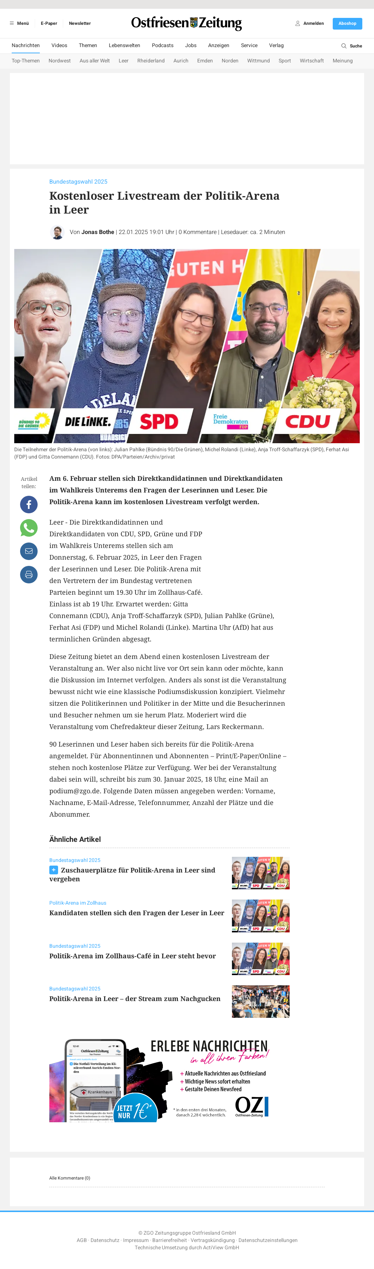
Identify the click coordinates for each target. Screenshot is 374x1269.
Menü (18, 23)
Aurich (180, 61)
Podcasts (162, 45)
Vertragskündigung (213, 1240)
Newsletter (80, 23)
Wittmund (258, 61)
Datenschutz (105, 1240)
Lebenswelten (124, 45)
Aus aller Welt (95, 61)
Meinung (343, 61)
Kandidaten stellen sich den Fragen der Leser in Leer (136, 912)
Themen (88, 45)
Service (249, 45)
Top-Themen (26, 61)
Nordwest (60, 61)
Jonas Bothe (97, 232)
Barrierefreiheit (169, 1240)
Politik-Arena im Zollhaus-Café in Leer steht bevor (132, 955)
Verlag (276, 45)
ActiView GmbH (221, 1247)
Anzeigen (218, 45)
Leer (124, 61)
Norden (230, 61)
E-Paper (49, 23)
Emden (205, 61)
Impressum (136, 1240)
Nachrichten (26, 45)
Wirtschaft (312, 61)
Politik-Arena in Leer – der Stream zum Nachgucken (135, 998)
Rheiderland (151, 61)
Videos (59, 45)
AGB (82, 1240)
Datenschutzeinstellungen (268, 1240)
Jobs (190, 45)
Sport (285, 61)
